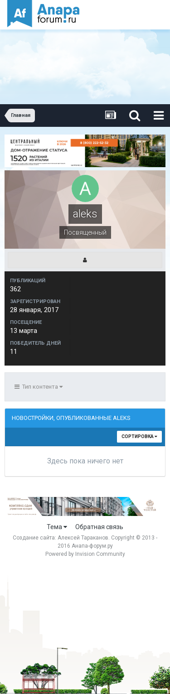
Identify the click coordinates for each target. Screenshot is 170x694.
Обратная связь (99, 526)
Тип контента (39, 386)
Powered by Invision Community (85, 554)
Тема (57, 526)
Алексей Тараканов (83, 538)
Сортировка (139, 436)
